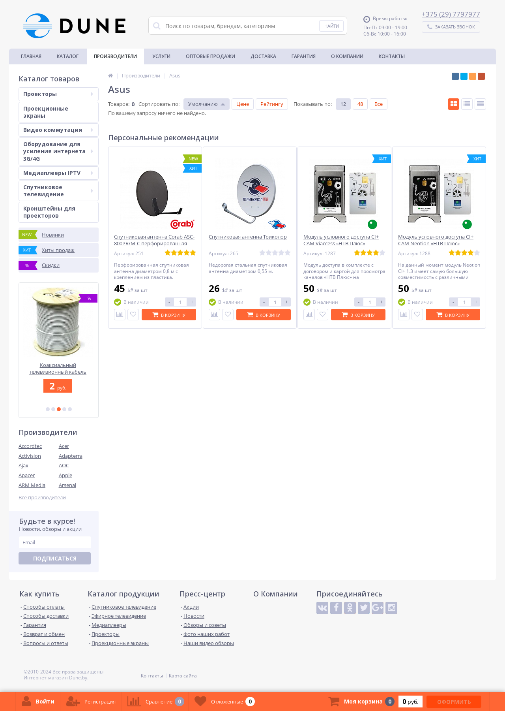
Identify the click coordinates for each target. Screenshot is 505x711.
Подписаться (55, 558)
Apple (65, 475)
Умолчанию (203, 103)
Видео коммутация (58, 130)
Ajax (23, 465)
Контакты (392, 56)
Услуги (161, 56)
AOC (64, 465)
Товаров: (118, 103)
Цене (242, 103)
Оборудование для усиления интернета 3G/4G (58, 151)
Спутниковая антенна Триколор (248, 236)
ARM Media (32, 485)
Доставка (263, 56)
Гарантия (304, 56)
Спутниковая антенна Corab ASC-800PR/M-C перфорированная (154, 240)
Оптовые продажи (210, 56)
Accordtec (30, 446)
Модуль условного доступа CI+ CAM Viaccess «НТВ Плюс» (341, 240)
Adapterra (70, 455)
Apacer (27, 475)
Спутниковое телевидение (58, 190)
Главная (31, 56)
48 (360, 103)
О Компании (347, 56)
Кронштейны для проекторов (49, 212)
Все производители (42, 497)
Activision (30, 455)
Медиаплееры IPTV (58, 173)
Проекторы (58, 94)
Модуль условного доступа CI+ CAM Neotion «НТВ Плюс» (435, 240)
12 (343, 103)
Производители (115, 56)
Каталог (68, 56)
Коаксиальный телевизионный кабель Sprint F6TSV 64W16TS (58, 368)
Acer (64, 446)
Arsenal (67, 485)
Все (378, 103)
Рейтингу (271, 103)
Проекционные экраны (45, 112)
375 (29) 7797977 (453, 14)
